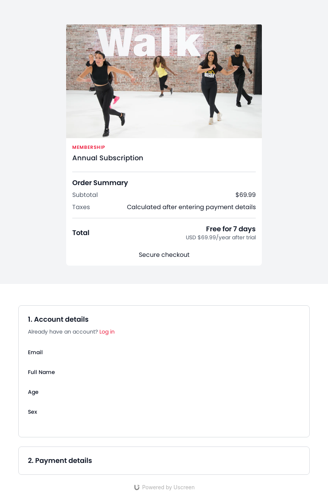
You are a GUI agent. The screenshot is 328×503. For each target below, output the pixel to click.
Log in (107, 331)
